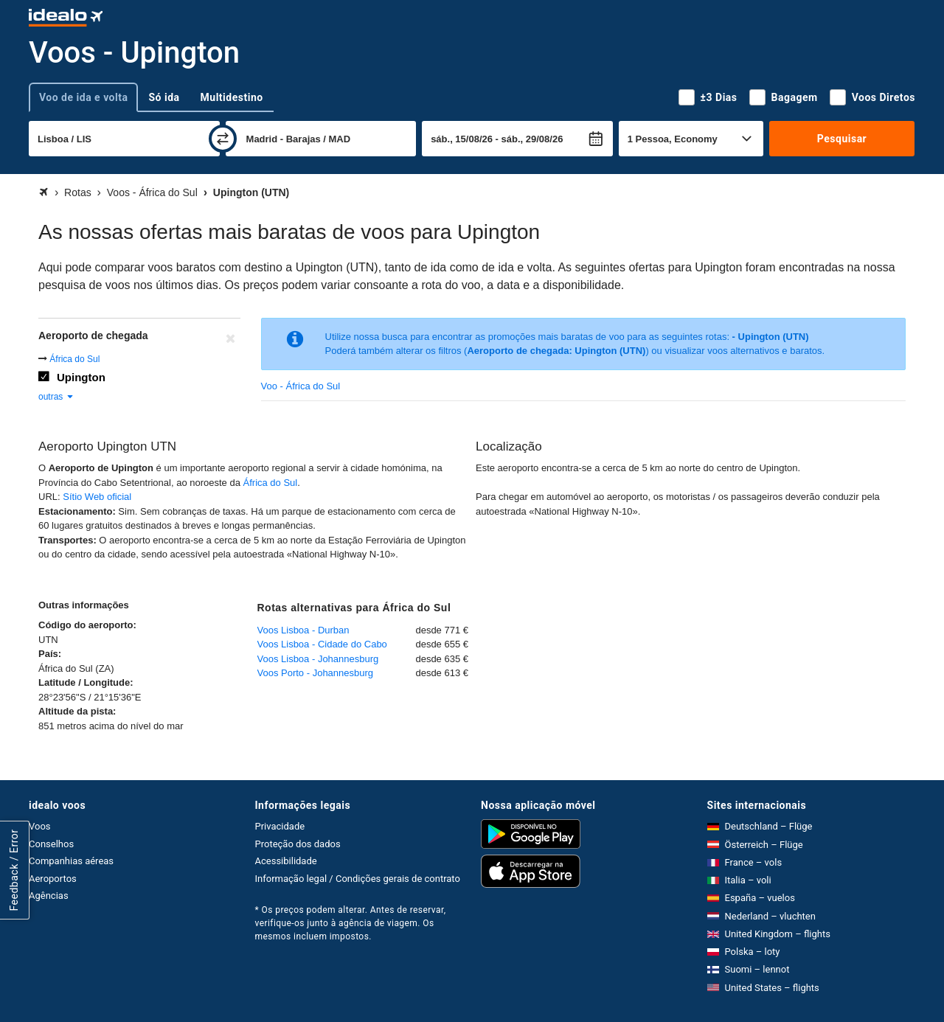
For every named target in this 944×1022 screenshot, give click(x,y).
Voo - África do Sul (301, 386)
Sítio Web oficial (97, 496)
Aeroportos (53, 878)
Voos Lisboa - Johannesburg (318, 658)
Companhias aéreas (71, 860)
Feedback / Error (14, 870)
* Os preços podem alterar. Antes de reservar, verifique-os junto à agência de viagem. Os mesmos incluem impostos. (350, 923)
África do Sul (74, 359)
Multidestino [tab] (232, 97)
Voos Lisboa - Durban (303, 630)
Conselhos (51, 843)
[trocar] (223, 139)
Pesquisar (842, 139)
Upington (81, 377)
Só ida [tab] (163, 97)
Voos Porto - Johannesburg (315, 672)
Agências (49, 895)
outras (56, 397)
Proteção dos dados (298, 843)
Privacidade (280, 826)
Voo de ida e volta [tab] (83, 97)
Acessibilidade (286, 860)
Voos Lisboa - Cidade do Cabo (322, 644)
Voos (40, 826)
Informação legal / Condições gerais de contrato (357, 878)
